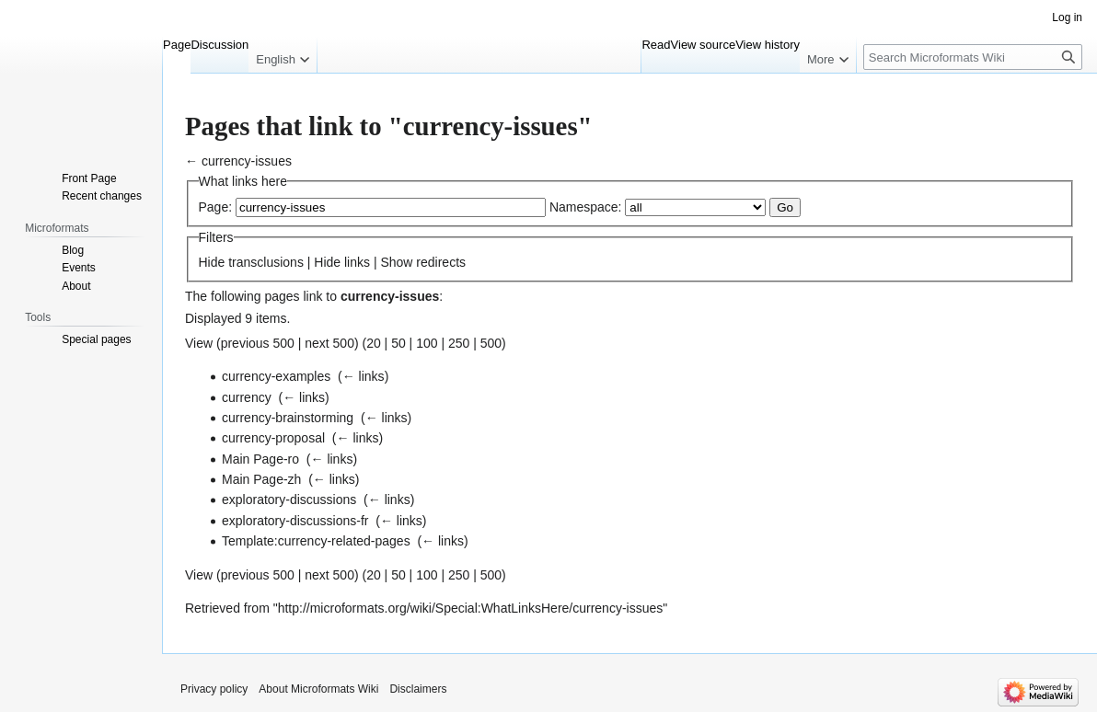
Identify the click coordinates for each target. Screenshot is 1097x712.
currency (246, 397)
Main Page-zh (261, 479)
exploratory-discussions (289, 499)
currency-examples (276, 376)
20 (373, 343)
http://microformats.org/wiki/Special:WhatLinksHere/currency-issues (471, 608)
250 (458, 343)
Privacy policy (214, 689)
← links (363, 376)
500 (491, 343)
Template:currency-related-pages (316, 541)
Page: (216, 207)
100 (426, 343)
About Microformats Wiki (318, 689)
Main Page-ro (260, 459)
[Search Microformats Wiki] (972, 57)
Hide (212, 262)
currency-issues (247, 161)
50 (398, 343)
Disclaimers (417, 689)
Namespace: (585, 207)
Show (396, 262)
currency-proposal (273, 438)
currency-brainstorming (287, 417)
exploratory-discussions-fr (295, 520)
